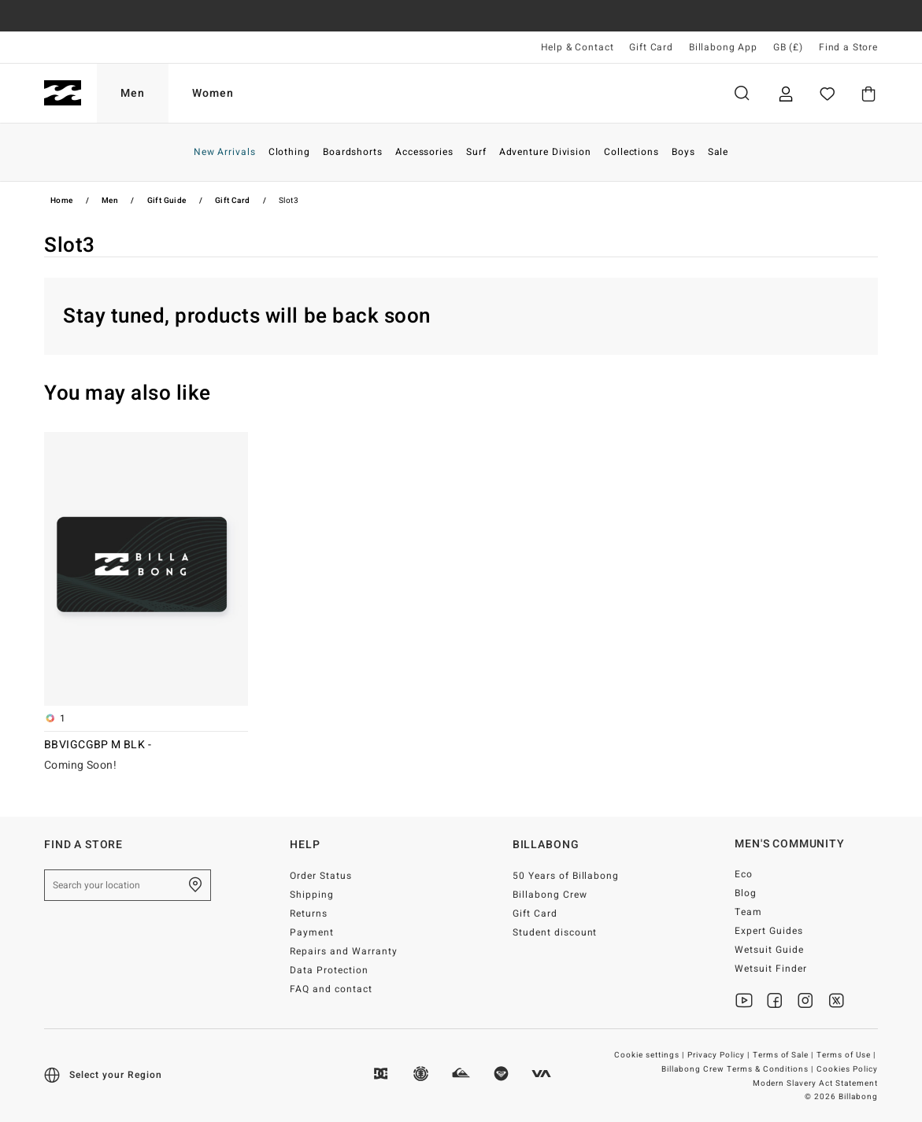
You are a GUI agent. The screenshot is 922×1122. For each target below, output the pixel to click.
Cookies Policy (847, 1069)
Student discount (555, 932)
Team (748, 912)
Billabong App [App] (723, 47)
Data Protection (329, 970)
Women (213, 93)
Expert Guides (769, 931)
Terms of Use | (847, 1055)
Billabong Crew (550, 895)
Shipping (312, 895)
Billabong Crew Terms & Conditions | (738, 1069)
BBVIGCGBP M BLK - (97, 744)
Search (742, 93)
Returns (309, 913)
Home (61, 200)
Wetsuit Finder (771, 968)
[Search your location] (127, 885)
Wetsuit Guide (769, 950)
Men (132, 93)
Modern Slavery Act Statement (815, 1083)
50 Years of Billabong (566, 876)
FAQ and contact (331, 989)
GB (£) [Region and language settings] (788, 47)
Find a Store (848, 47)
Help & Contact (577, 47)
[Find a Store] (195, 885)
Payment (312, 932)
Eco (744, 874)
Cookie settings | (650, 1055)
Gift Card (651, 47)
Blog (746, 893)
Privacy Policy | (719, 1055)
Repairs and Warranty (344, 951)
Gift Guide (167, 200)
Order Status (321, 876)
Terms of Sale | (784, 1055)
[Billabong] (62, 93)
